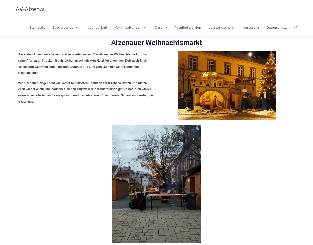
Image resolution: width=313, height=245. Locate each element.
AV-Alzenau (31, 9)
